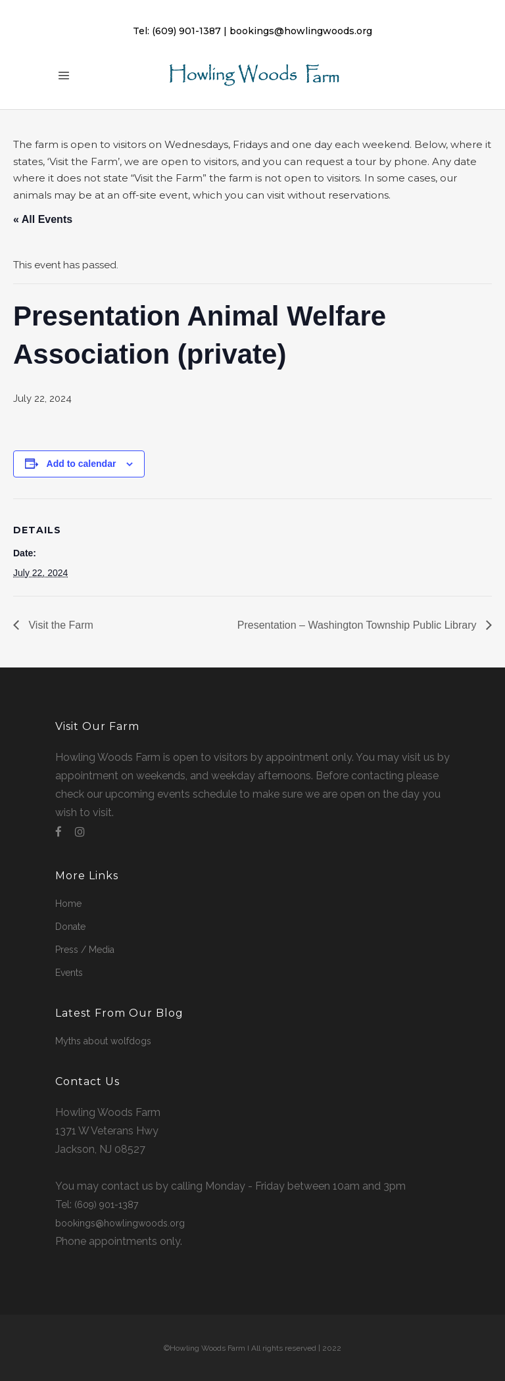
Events (69, 972)
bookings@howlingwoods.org (300, 31)
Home (68, 903)
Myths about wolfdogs (103, 1041)
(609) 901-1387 (186, 31)
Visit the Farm (59, 625)
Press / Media (84, 949)
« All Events (42, 219)
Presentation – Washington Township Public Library (358, 625)
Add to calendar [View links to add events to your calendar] (81, 464)
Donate (70, 926)
